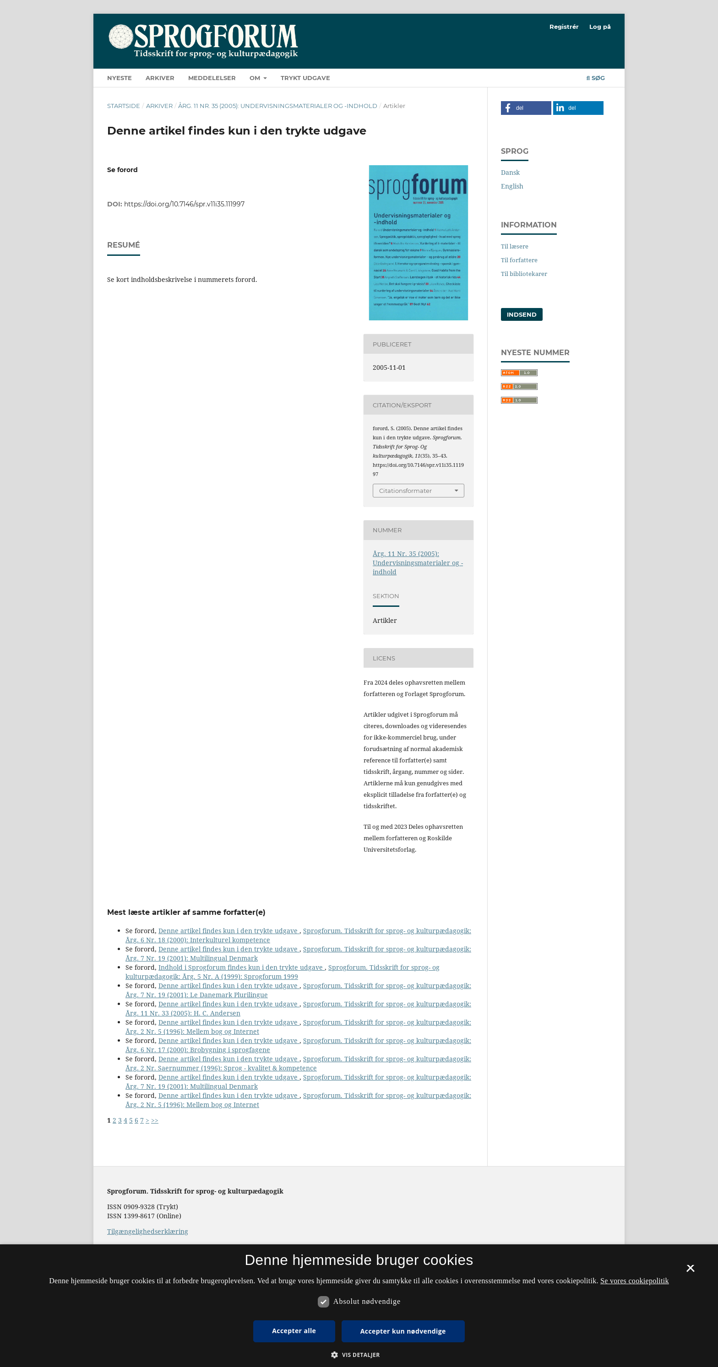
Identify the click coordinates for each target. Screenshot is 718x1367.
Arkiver (160, 77)
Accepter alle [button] (294, 1330)
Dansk (510, 172)
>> (154, 1120)
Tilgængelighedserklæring (147, 1231)
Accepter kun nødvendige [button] (403, 1331)
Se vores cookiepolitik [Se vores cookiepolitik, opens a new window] (634, 1281)
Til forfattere (519, 260)
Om (256, 77)
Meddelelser (212, 77)
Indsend (522, 314)
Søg (596, 77)
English (512, 186)
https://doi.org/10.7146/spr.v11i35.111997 (184, 204)
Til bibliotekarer (524, 274)
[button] (526, 108)
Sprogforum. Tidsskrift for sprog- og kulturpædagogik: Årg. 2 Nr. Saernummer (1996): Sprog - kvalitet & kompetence (298, 1063)
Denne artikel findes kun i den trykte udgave (228, 930)
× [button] (690, 1271)
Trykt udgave (305, 77)
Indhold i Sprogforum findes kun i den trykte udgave (241, 967)
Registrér (564, 26)
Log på (600, 26)
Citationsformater (405, 490)
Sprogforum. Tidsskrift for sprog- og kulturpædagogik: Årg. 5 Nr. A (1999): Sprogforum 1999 (282, 972)
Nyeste (119, 77)
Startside (123, 105)
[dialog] (359, 1305)
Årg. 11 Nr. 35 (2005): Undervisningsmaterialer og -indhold (277, 105)
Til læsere (514, 246)
